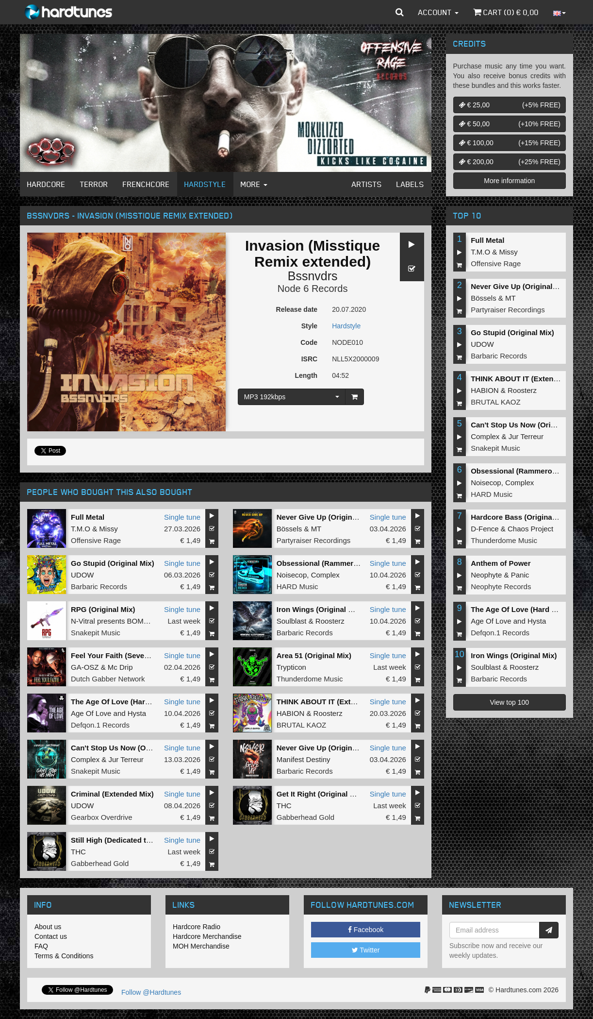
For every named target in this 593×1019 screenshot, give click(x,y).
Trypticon (291, 667)
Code (308, 342)
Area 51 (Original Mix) (314, 655)
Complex (325, 575)
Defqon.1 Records (100, 725)
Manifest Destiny (303, 759)
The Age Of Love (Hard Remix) (123, 701)
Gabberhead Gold (305, 817)
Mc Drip (120, 667)
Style (309, 326)
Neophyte (486, 575)
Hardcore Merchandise (207, 936)
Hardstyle (205, 184)
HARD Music (297, 586)
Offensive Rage (96, 540)
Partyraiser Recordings (314, 540)
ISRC (309, 359)
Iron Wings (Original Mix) (319, 609)
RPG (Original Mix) (103, 609)
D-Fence (485, 529)
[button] (399, 12)
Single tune (182, 517)
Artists (367, 184)
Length (306, 375)
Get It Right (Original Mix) (320, 794)
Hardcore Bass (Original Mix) (521, 517)
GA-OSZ (85, 667)
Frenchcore (146, 184)
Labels (410, 184)
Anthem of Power (500, 563)
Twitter (366, 950)
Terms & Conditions (63, 956)
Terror (94, 184)
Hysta (137, 713)
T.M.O (80, 529)
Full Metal (87, 517)
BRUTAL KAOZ (302, 725)
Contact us (50, 936)
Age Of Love (91, 713)
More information (509, 181)
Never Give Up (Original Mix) (326, 517)
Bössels (289, 529)
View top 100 (509, 702)
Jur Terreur (126, 759)
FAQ (41, 946)
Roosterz (330, 621)
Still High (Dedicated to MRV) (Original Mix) (145, 840)
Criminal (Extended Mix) (112, 794)
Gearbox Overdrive (101, 817)
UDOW (82, 575)
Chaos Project (530, 529)
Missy (108, 529)
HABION (291, 713)
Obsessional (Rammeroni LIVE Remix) (343, 563)
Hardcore (46, 184)
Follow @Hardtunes (151, 992)
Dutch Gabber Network (108, 679)
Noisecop (292, 575)
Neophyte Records (501, 586)
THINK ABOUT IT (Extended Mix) (333, 701)
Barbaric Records (99, 586)
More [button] (254, 184)
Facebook (365, 930)
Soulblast (292, 621)
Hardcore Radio (196, 927)
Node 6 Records (313, 288)
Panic (520, 575)
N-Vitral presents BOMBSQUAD (122, 621)
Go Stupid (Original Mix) (112, 563)
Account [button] (438, 12)
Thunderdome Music (310, 679)
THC (284, 805)
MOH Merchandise (201, 946)
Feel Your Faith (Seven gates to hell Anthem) (147, 655)
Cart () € (506, 12)
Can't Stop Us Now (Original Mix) (127, 748)
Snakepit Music (95, 632)
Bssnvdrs (313, 276)
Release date (297, 309)
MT (316, 529)
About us (47, 927)
